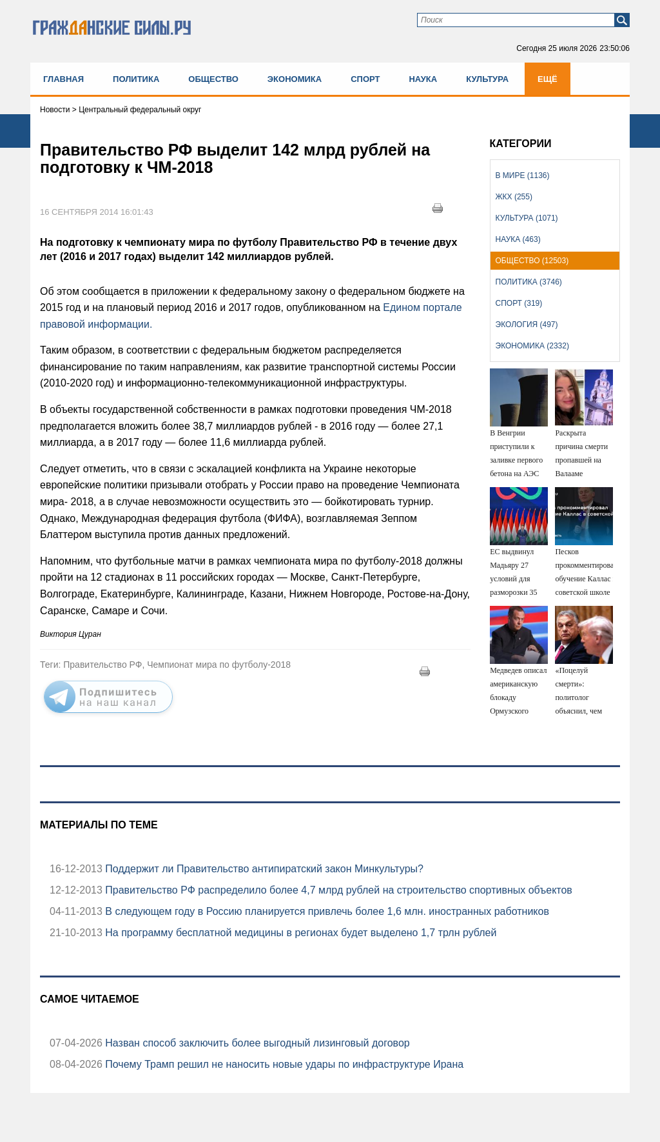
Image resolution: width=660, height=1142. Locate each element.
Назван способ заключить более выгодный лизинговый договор (256, 1042)
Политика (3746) (529, 281)
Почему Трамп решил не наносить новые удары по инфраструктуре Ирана (282, 1064)
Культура (487, 79)
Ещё (548, 79)
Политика (136, 79)
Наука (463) (518, 239)
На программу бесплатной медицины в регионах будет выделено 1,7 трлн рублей (299, 932)
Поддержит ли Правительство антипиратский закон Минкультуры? (262, 868)
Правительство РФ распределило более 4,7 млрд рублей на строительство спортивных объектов (337, 890)
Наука (423, 79)
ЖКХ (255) (514, 196)
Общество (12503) (532, 260)
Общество (213, 79)
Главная (63, 79)
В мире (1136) (523, 175)
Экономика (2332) (532, 345)
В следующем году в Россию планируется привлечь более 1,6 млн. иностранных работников (325, 911)
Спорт (365, 79)
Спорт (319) (519, 303)
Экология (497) (527, 324)
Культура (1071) (527, 218)
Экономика (294, 79)
